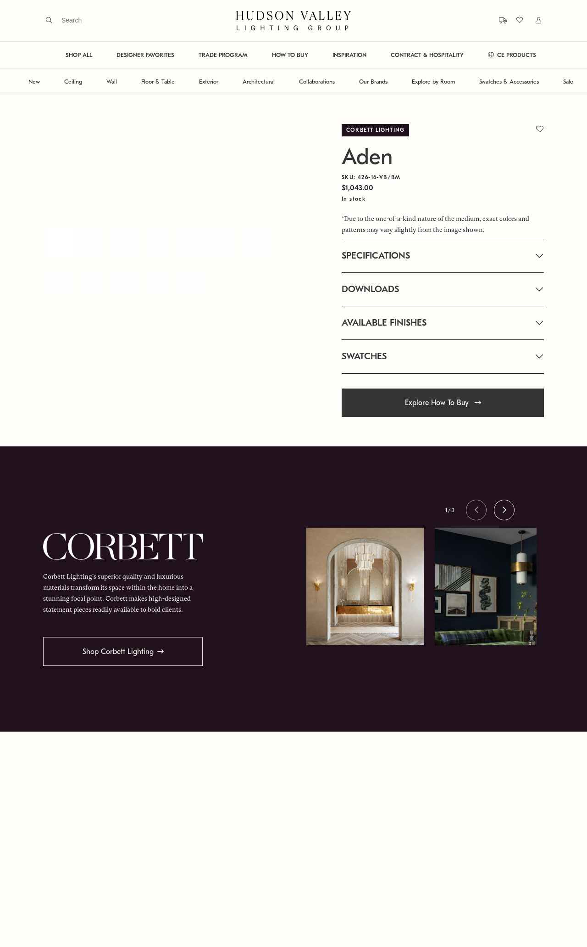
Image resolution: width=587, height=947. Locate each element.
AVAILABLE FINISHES (384, 322)
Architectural (259, 81)
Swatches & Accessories (509, 81)
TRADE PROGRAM (223, 54)
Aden (367, 156)
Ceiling (73, 81)
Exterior (208, 81)
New (34, 81)
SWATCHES (364, 356)
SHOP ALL (79, 54)
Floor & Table (158, 81)
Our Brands (373, 81)
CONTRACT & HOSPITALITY (427, 54)
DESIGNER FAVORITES (145, 54)
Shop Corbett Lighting (118, 652)
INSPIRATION (349, 54)
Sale (568, 81)
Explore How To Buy (443, 403)
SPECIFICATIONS (376, 255)
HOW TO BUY (290, 54)
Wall (111, 81)
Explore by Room (433, 81)
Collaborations (317, 81)
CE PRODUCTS (512, 54)
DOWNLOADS (370, 289)
